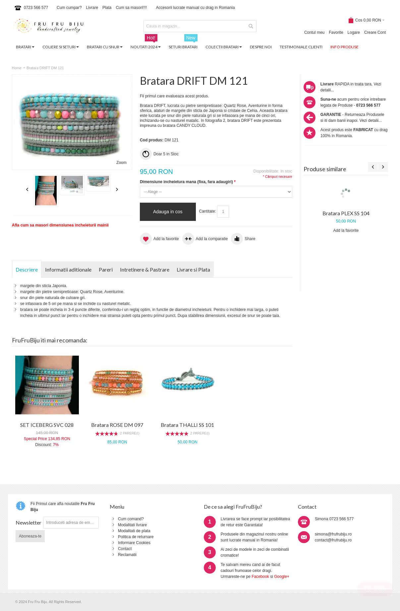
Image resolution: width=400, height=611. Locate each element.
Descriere (27, 269)
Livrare (92, 7)
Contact (125, 548)
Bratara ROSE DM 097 (117, 425)
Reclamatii (127, 554)
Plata (106, 7)
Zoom (121, 162)
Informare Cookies (134, 542)
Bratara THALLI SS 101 (187, 425)
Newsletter (28, 522)
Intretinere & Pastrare (144, 269)
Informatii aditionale (68, 269)
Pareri (106, 269)
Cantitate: (207, 211)
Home (17, 68)
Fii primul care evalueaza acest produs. (174, 96)
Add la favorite (346, 272)
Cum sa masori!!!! (131, 7)
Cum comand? (131, 519)
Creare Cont (375, 32)
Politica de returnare (135, 537)
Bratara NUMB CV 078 (346, 255)
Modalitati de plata (134, 531)
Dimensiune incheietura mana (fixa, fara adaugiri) (187, 182)
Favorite (336, 32)
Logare (354, 32)
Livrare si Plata (193, 269)
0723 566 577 (36, 7)
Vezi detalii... (371, 120)
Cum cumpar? (69, 7)
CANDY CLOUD (191, 125)
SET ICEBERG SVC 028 (47, 425)
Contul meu (314, 32)
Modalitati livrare (132, 525)
